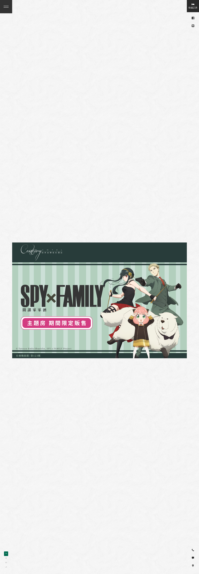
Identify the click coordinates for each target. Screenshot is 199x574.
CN (6, 558)
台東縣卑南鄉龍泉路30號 (28, 30)
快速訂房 (192, 6)
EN (6, 562)
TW (6, 553)
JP (6, 567)
